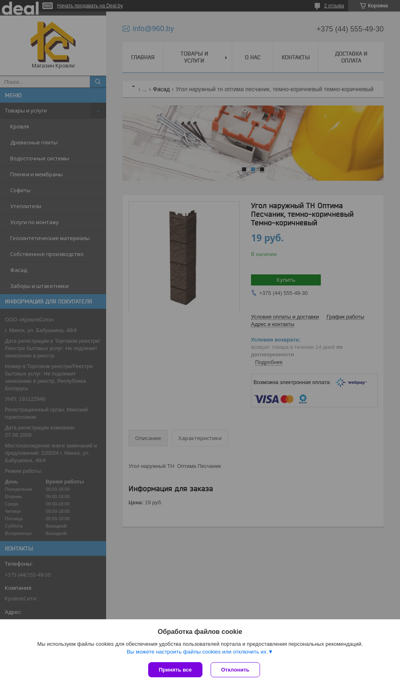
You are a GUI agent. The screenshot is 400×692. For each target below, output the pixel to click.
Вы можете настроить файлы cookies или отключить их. (197, 652)
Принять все (175, 670)
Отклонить (235, 670)
